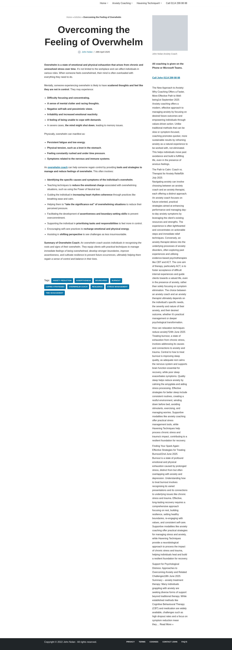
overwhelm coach (78, 287)
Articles (77, 17)
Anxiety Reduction (62, 281)
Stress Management (117, 287)
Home (69, 17)
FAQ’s (184, 642)
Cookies (154, 642)
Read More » (167, 624)
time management (54, 293)
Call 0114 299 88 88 (176, 3)
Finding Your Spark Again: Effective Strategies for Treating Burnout (168, 450)
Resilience (97, 287)
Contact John (169, 642)
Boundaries (101, 281)
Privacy (130, 642)
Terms (142, 642)
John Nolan (87, 52)
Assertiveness (83, 281)
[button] (107, 3)
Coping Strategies (55, 287)
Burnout (116, 281)
